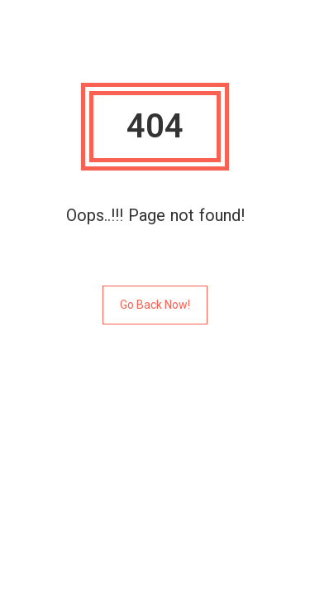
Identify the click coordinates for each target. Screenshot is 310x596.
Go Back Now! (155, 304)
